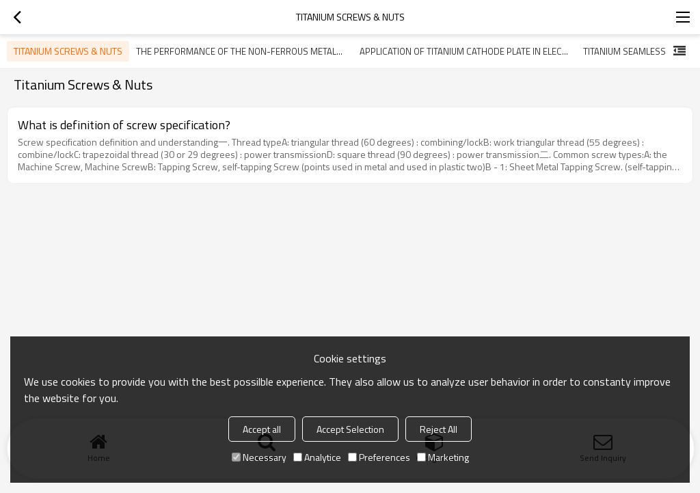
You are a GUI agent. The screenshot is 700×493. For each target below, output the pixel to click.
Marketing (443, 457)
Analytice (317, 457)
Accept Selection (350, 429)
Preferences (379, 457)
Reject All (438, 429)
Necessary (259, 457)
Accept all (262, 429)
